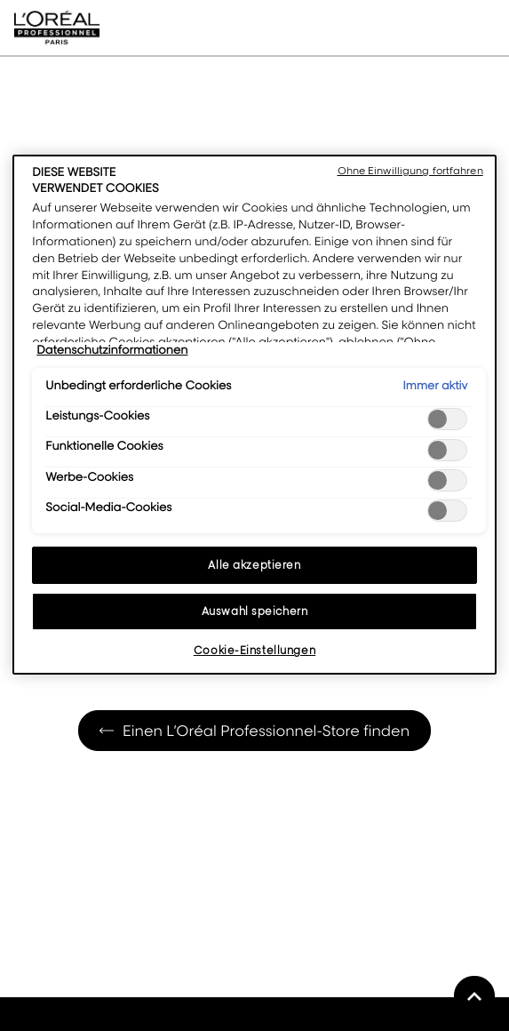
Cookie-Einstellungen (254, 650)
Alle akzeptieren (254, 564)
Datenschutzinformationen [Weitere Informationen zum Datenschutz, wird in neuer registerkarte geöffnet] (111, 350)
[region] (254, 415)
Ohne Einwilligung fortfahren (410, 170)
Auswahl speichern (255, 611)
